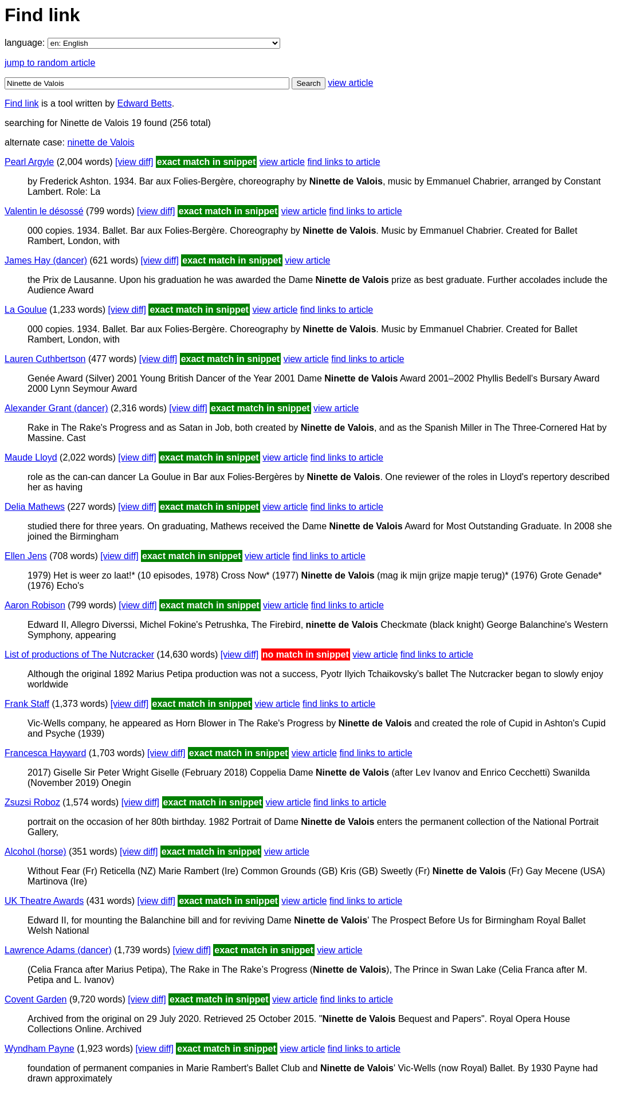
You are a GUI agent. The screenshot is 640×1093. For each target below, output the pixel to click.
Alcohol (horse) (35, 851)
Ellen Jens (26, 556)
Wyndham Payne (39, 1048)
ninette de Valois (100, 142)
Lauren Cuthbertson (45, 359)
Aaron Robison (35, 605)
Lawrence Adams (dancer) (58, 950)
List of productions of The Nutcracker (79, 654)
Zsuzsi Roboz (32, 802)
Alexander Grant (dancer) (56, 408)
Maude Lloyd (31, 457)
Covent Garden (36, 999)
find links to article (343, 162)
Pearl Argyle (29, 162)
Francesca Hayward (45, 753)
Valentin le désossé (44, 211)
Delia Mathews (35, 507)
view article (350, 83)
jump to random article (50, 63)
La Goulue (26, 309)
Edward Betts (144, 103)
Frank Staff (27, 704)
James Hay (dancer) (46, 260)
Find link (22, 103)
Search (308, 83)
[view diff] (134, 162)
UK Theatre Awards (44, 901)
